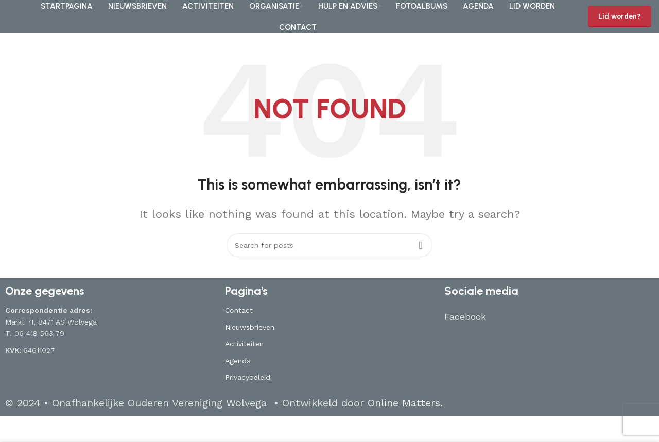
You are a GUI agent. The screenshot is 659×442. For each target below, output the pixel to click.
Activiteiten (244, 343)
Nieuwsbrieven (249, 327)
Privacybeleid (247, 377)
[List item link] (549, 317)
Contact (239, 310)
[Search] (329, 245)
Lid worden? (619, 16)
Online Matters (404, 403)
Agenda (238, 360)
